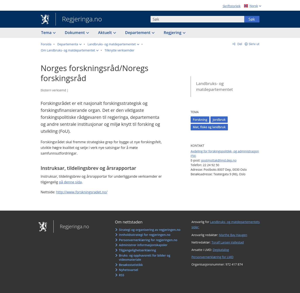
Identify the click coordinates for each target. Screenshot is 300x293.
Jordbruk (219, 120)
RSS (121, 275)
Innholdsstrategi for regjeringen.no (144, 235)
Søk (251, 19)
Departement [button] (138, 32)
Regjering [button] (173, 32)
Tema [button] (47, 32)
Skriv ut (254, 44)
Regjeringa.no (79, 19)
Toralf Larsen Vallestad (228, 242)
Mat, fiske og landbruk (209, 127)
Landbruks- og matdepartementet (214, 86)
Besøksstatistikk (131, 265)
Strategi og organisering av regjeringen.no (150, 230)
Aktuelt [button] (105, 32)
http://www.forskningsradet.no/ (81, 192)
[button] (69, 44)
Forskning (200, 120)
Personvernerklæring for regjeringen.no (148, 240)
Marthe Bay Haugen (233, 235)
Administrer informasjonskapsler (143, 245)
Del (239, 44)
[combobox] (197, 19)
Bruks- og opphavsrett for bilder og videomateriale (144, 257)
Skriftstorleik (232, 6)
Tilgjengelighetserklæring (137, 250)
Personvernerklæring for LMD (213, 257)
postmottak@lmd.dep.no (218, 160)
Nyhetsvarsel (128, 270)
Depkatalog (221, 250)
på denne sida (70, 182)
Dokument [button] (75, 32)
